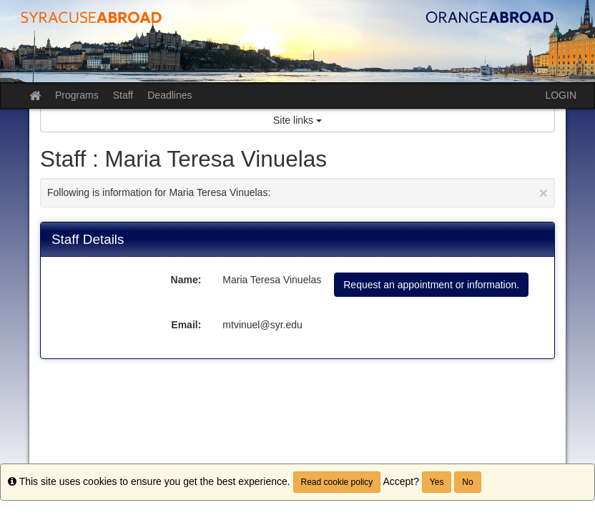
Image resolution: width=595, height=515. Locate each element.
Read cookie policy (337, 482)
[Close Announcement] (543, 192)
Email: (186, 324)
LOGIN (560, 95)
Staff (123, 95)
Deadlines (169, 95)
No (467, 482)
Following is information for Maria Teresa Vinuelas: (297, 193)
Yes (437, 482)
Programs (77, 95)
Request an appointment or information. (431, 284)
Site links (297, 120)
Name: (186, 279)
